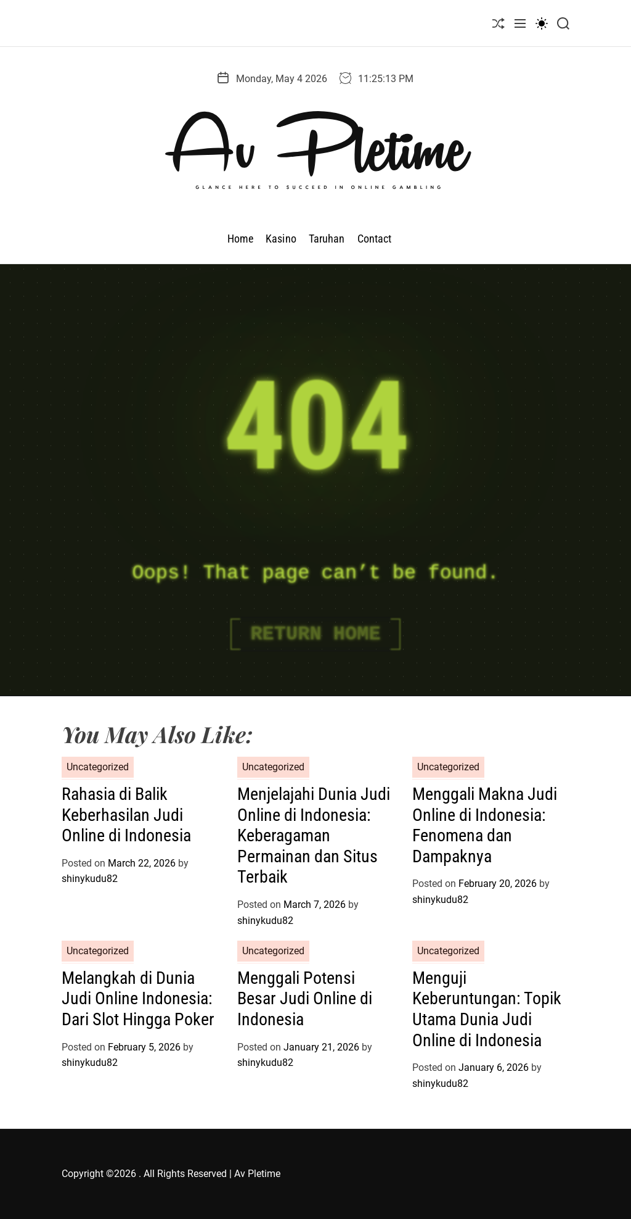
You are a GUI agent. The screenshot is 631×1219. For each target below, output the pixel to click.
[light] (541, 23)
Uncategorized (98, 767)
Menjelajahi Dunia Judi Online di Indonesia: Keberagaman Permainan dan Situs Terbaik (313, 835)
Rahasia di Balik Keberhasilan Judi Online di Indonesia (126, 815)
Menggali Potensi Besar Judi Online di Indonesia (304, 999)
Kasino (281, 238)
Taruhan (327, 238)
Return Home (315, 634)
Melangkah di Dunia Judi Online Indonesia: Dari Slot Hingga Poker (138, 999)
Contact (374, 238)
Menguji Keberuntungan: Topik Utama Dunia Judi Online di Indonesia (486, 1009)
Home (240, 238)
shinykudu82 (90, 878)
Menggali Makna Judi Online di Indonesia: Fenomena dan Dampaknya (484, 825)
